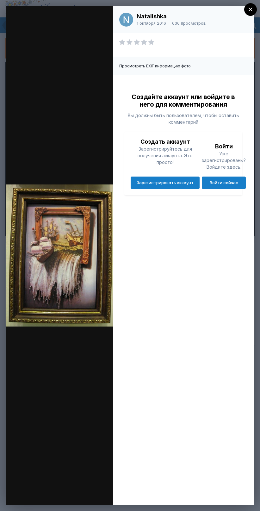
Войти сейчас (224, 182)
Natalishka (152, 16)
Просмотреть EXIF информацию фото (155, 66)
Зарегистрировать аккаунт (165, 182)
